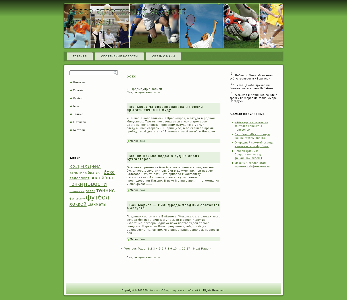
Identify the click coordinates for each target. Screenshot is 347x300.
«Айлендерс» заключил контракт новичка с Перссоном (251, 126)
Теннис (78, 114)
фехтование (77, 198)
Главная (80, 56)
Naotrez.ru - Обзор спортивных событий (171, 290)
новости (95, 183)
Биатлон (79, 130)
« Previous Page (133, 248)
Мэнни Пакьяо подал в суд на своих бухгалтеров (163, 157)
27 (188, 248)
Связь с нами (163, 56)
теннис (105, 190)
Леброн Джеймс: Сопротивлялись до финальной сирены (249, 154)
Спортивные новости (119, 56)
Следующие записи (143, 92)
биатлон (95, 172)
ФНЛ (96, 167)
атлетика (78, 172)
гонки (76, 184)
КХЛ (74, 166)
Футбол (78, 98)
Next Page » (202, 248)
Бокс (76, 106)
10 (175, 248)
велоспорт (79, 178)
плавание (77, 191)
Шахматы (79, 122)
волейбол (102, 177)
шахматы (97, 204)
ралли (90, 191)
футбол (98, 197)
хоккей (78, 204)
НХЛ (86, 166)
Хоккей (78, 90)
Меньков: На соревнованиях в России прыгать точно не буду (165, 108)
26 (183, 248)
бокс (109, 172)
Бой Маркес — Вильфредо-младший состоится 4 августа (173, 206)
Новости (79, 82)
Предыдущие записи (144, 89)
